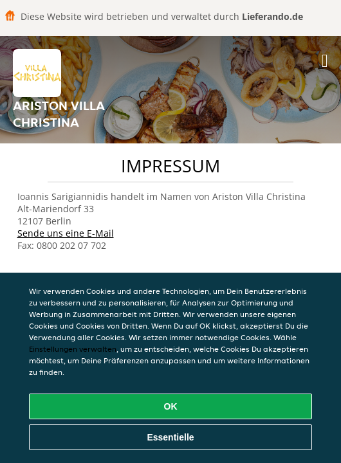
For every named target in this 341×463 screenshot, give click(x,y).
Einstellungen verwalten (72, 349)
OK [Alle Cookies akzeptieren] (171, 406)
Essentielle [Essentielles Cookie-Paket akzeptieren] (170, 437)
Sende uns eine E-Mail (65, 233)
